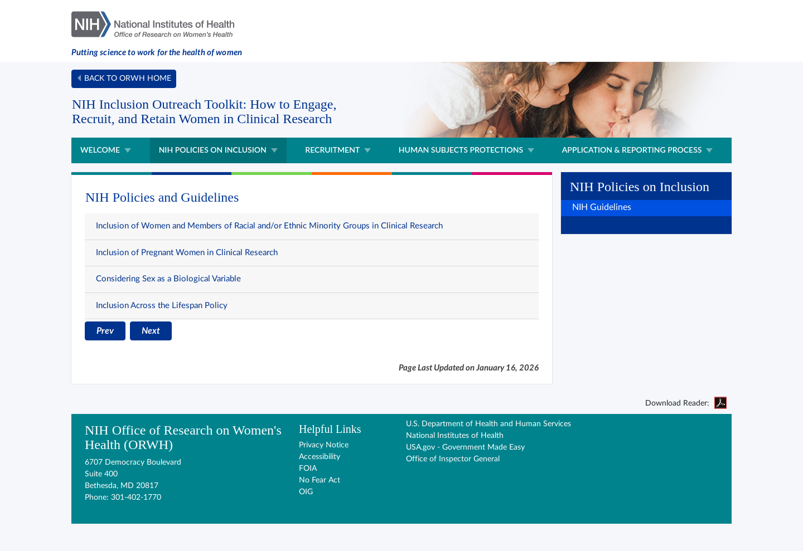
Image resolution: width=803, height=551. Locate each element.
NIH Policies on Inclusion (213, 149)
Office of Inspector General (453, 459)
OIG (306, 492)
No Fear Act (319, 480)
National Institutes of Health (455, 436)
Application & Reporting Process (632, 149)
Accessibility (319, 457)
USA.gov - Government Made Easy (465, 447)
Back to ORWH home (127, 78)
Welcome (100, 149)
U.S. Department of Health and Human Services (488, 424)
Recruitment (332, 149)
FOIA (308, 468)
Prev (105, 330)
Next (151, 330)
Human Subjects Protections (461, 149)
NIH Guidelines (601, 207)
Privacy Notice (324, 445)
